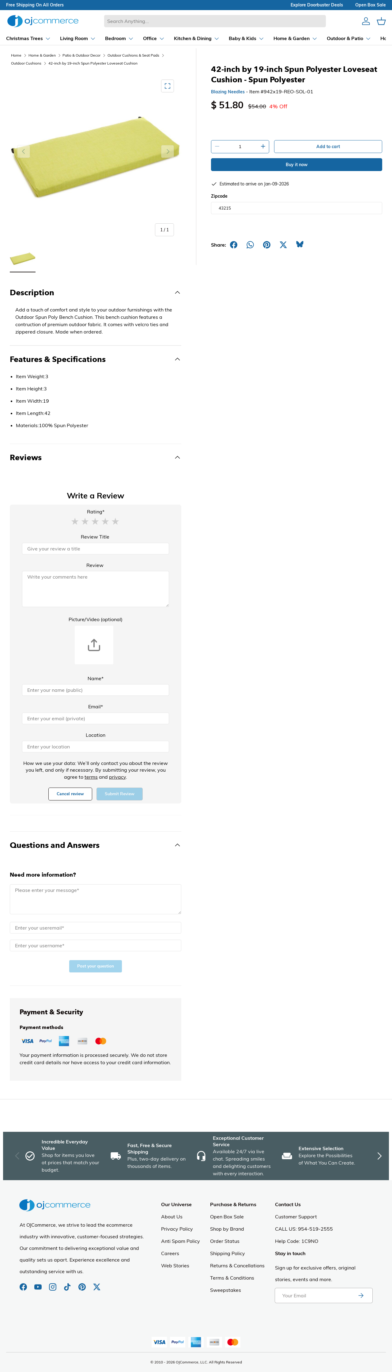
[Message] (95, 899)
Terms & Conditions (232, 1278)
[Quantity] (240, 146)
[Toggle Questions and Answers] (95, 845)
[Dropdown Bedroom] (80, 38)
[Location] (95, 746)
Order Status (224, 1241)
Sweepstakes (225, 1290)
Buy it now (296, 164)
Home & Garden (42, 55)
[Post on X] (283, 245)
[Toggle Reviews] (95, 457)
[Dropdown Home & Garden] (256, 38)
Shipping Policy (227, 1253)
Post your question (95, 966)
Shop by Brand (227, 1229)
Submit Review (119, 794)
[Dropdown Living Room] (38, 38)
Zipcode (219, 196)
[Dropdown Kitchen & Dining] (157, 38)
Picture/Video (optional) (96, 619)
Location (95, 735)
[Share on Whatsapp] (250, 245)
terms (91, 777)
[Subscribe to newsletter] (360, 1295)
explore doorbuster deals (317, 5)
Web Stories (175, 1265)
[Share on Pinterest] (266, 245)
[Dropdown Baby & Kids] (207, 38)
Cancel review (70, 794)
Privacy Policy (177, 1229)
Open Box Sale (227, 1217)
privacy (117, 777)
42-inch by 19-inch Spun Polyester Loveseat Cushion (93, 63)
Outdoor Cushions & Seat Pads (133, 55)
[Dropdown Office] (114, 38)
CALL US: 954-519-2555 (304, 1229)
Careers (170, 1253)
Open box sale (370, 5)
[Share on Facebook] (233, 245)
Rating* (95, 512)
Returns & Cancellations (237, 1265)
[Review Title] (95, 548)
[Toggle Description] (95, 292)
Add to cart (328, 146)
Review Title (95, 537)
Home (16, 55)
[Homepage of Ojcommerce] (43, 20)
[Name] (95, 690)
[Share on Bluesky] (300, 245)
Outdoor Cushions (26, 63)
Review (95, 565)
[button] (74, 521)
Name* (96, 678)
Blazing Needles (228, 92)
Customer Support (296, 1217)
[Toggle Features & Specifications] (95, 359)
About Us (172, 1217)
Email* (95, 706)
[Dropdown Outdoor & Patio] (309, 38)
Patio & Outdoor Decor (81, 55)
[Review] (95, 589)
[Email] (95, 718)
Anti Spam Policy (180, 1241)
